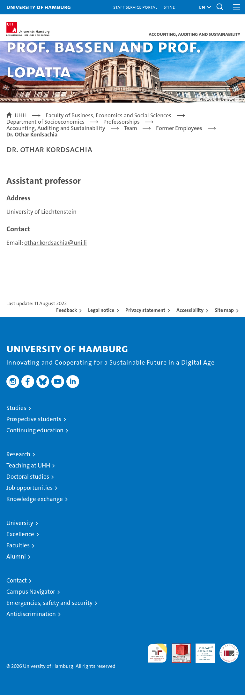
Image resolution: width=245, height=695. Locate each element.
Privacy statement (145, 310)
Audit (178, 647)
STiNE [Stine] (169, 7)
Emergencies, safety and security (49, 603)
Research (18, 454)
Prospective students (33, 419)
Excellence (20, 534)
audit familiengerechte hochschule (157, 653)
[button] (204, 7)
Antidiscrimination (31, 614)
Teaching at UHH (28, 465)
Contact (16, 580)
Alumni (16, 556)
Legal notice (101, 310)
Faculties (18, 545)
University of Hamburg (38, 7)
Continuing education (34, 430)
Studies (16, 408)
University (19, 523)
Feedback (66, 310)
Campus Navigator (30, 592)
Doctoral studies (27, 477)
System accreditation (229, 650)
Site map (224, 310)
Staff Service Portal (135, 7)
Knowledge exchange (34, 499)
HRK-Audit (202, 650)
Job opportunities (29, 488)
